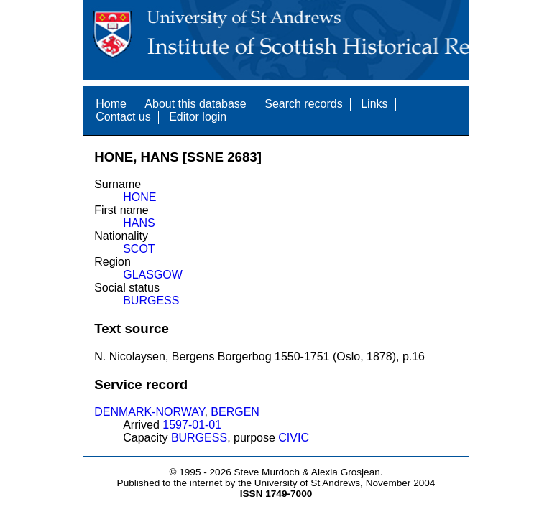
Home (111, 104)
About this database (195, 104)
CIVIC (293, 438)
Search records (303, 104)
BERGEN (235, 412)
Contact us (123, 117)
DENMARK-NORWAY (149, 412)
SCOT (139, 249)
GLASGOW (153, 275)
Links (374, 104)
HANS (139, 223)
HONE (139, 197)
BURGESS (151, 300)
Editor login (197, 117)
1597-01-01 (191, 425)
